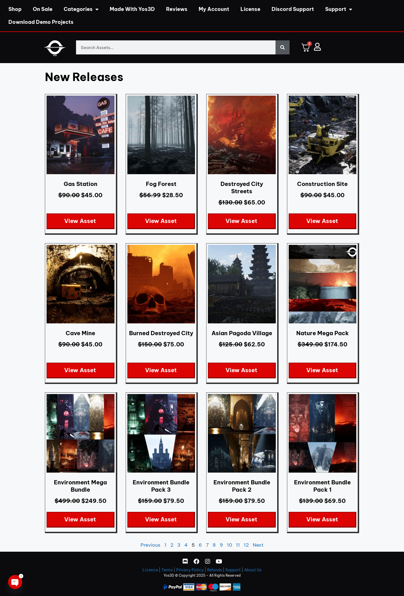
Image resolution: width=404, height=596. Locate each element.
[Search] (283, 47)
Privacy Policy (190, 569)
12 (246, 545)
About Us (252, 569)
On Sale (42, 9)
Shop (15, 9)
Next (258, 545)
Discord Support (293, 9)
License (250, 9)
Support (338, 9)
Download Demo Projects (41, 22)
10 (229, 545)
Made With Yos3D (132, 9)
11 (238, 545)
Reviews (176, 9)
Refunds (214, 569)
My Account (214, 9)
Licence (150, 569)
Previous (150, 545)
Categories (81, 9)
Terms (167, 569)
